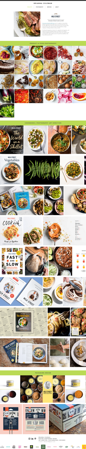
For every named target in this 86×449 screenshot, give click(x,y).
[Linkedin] (32, 438)
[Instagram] (29, 438)
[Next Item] (84, 139)
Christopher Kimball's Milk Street (48, 23)
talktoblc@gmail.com (49, 441)
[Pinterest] (35, 438)
